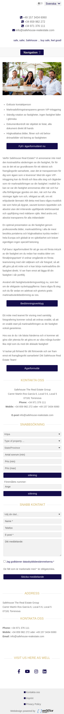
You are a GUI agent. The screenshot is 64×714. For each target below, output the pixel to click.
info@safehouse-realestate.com (33, 30)
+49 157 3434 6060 (33, 17)
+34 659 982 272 (33, 21)
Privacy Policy (33, 704)
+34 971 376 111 (33, 26)
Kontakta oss (33, 692)
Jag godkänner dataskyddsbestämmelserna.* (30, 561)
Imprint (29, 698)
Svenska (51, 3)
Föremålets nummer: (15, 481)
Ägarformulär (32, 368)
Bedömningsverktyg (32, 303)
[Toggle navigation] (32, 52)
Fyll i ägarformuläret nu (32, 146)
